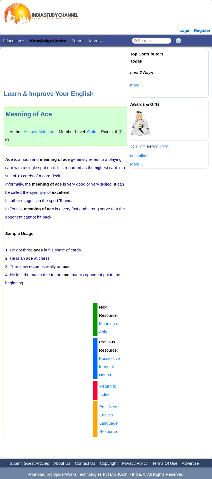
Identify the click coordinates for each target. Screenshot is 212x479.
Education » (13, 40)
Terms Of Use (164, 463)
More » (95, 40)
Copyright (109, 463)
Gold (92, 131)
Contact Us (85, 463)
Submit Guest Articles (29, 463)
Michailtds (139, 155)
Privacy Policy (135, 463)
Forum (77, 40)
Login (185, 30)
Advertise (190, 463)
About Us (61, 463)
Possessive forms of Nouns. (109, 366)
